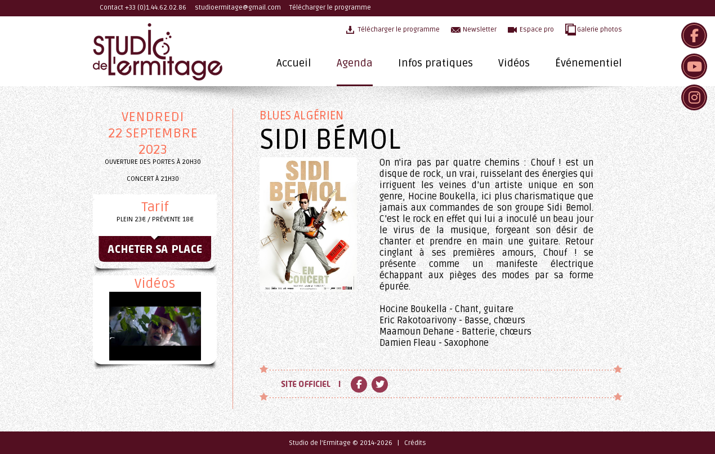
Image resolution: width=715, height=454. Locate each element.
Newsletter (480, 29)
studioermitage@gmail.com (238, 7)
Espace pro (537, 29)
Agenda (355, 63)
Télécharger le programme (330, 7)
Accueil (293, 63)
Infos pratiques (435, 63)
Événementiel (588, 63)
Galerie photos (599, 29)
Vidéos (514, 63)
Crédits (415, 443)
